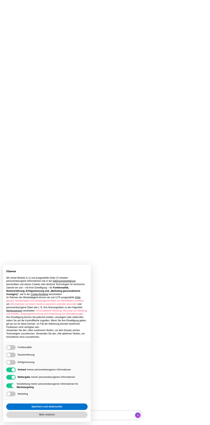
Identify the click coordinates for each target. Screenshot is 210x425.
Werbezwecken (14, 310)
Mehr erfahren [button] (47, 414)
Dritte (78, 297)
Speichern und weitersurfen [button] (46, 406)
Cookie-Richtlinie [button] (39, 294)
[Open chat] (105, 415)
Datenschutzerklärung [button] (64, 281)
